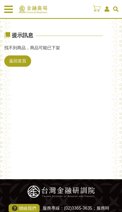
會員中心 (107, 9)
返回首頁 (17, 61)
